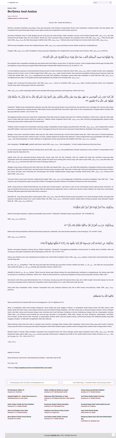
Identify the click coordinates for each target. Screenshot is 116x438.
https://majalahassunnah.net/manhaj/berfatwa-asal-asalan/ (33, 367)
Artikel (14, 8)
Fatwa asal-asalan (23, 18)
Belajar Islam (56, 412)
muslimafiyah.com (85, 421)
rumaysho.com (11, 392)
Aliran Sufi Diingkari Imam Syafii (18, 410)
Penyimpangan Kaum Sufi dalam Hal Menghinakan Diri (26, 382)
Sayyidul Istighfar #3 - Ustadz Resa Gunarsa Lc (22, 396)
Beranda (10, 8)
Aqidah (93, 412)
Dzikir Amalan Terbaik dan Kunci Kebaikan (21, 404)
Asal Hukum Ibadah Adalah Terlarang (92, 396)
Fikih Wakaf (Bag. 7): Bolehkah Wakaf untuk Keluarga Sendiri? (93, 382)
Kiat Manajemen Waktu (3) (16, 390)
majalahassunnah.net (13, 18)
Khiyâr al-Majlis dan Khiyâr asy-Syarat (56, 390)
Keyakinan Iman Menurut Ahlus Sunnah (56, 410)
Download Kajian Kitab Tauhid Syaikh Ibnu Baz (95, 404)
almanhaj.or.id (47, 392)
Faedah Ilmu (19, 392)
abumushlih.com (85, 406)
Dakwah (19, 418)
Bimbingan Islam (95, 421)
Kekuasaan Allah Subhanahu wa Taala (56, 396)
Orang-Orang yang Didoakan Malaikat (93, 390)
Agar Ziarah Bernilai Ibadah (89, 410)
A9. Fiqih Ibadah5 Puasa (58, 406)
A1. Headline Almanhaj (94, 392)
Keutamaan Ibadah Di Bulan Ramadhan (56, 404)
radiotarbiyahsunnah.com (14, 398)
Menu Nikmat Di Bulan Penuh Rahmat (19, 416)
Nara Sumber (24, 398)
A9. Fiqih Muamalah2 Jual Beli (59, 392)
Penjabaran (93, 406)
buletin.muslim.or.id (86, 412)
